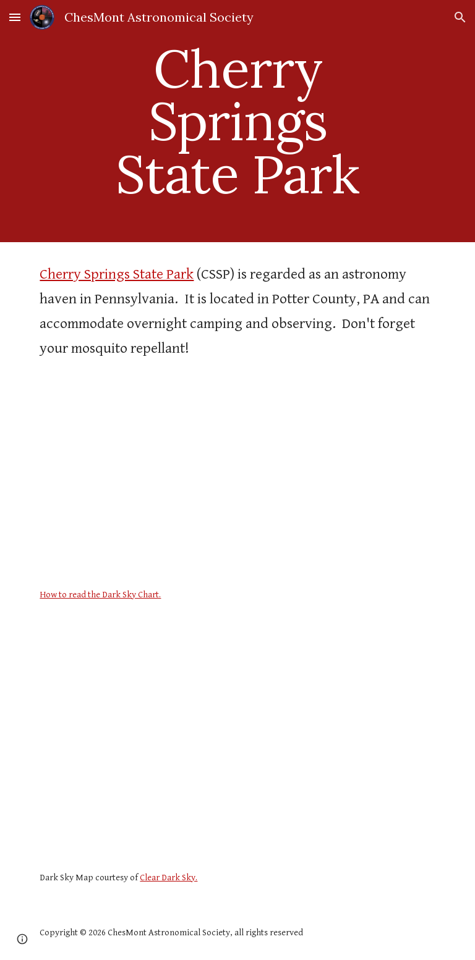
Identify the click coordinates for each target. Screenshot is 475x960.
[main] (237, 121)
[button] (15, 17)
